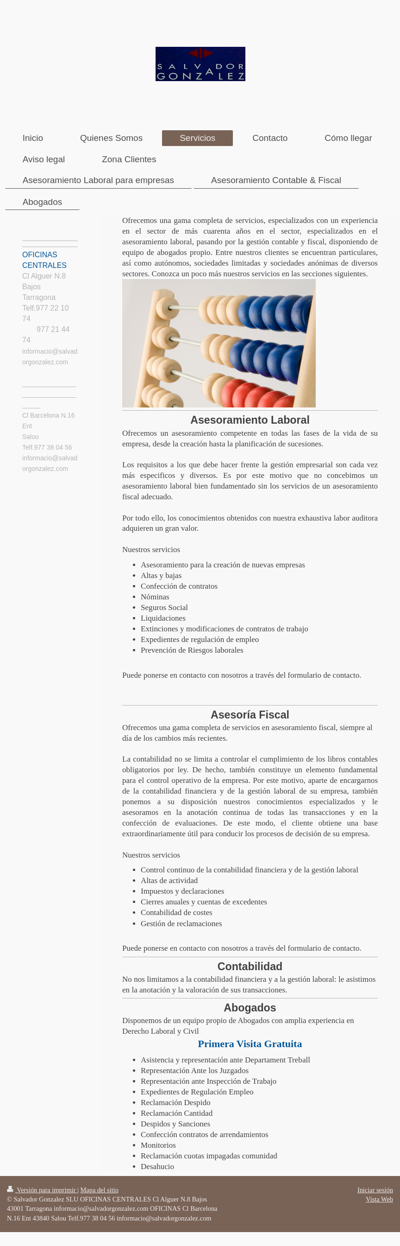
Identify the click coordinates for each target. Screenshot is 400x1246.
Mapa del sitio (100, 1190)
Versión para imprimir (42, 1190)
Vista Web (379, 1199)
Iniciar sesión (375, 1190)
